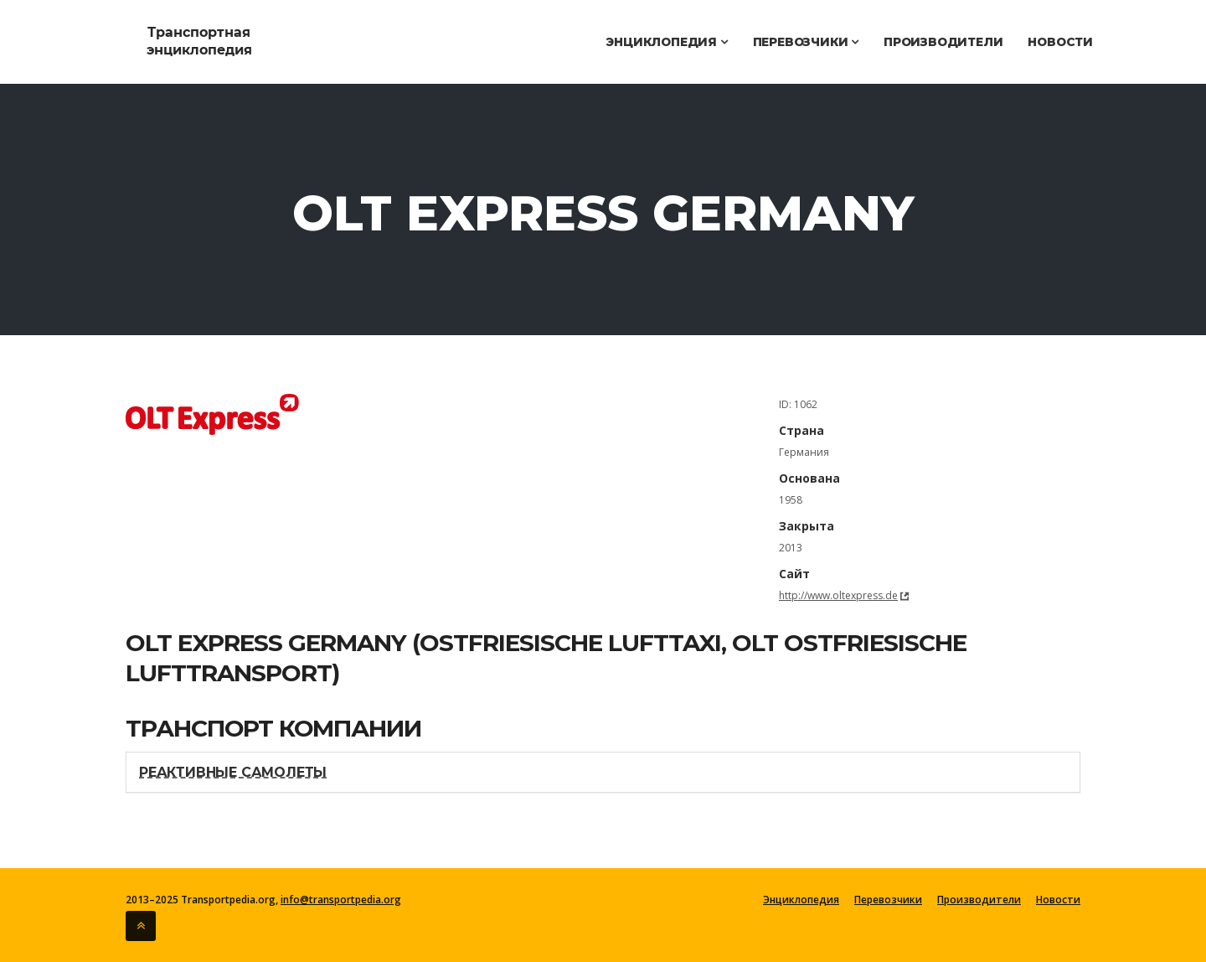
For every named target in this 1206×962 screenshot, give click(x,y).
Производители (943, 41)
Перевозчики (805, 41)
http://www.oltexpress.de (838, 595)
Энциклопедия (666, 41)
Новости (1060, 41)
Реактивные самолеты (233, 772)
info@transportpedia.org (341, 899)
